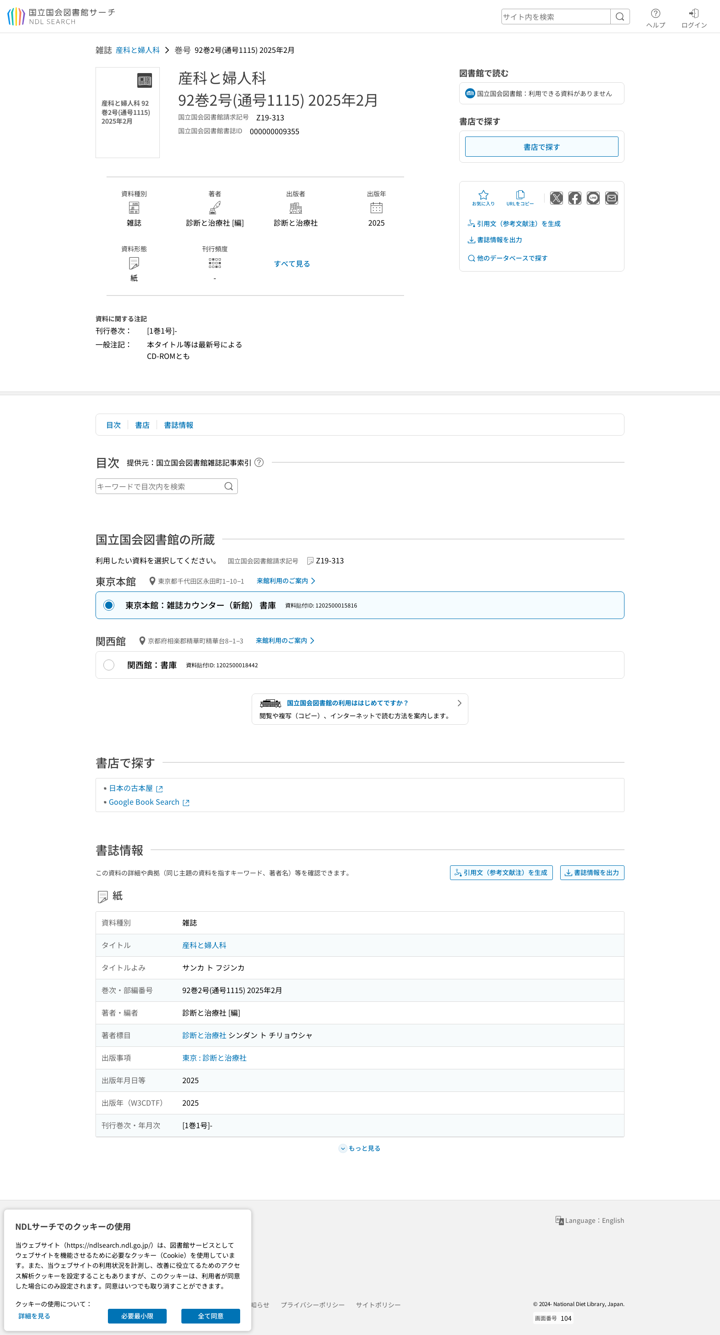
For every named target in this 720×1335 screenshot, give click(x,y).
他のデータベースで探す (507, 258)
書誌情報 (178, 424)
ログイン (694, 17)
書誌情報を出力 (494, 239)
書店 (142, 424)
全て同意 (211, 1315)
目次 (113, 424)
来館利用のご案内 (288, 580)
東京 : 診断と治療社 (214, 1057)
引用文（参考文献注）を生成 (514, 223)
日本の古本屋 (136, 787)
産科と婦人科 (138, 49)
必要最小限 (137, 1315)
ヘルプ (655, 17)
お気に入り (483, 198)
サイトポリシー (378, 1304)
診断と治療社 (204, 1034)
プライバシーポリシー (313, 1304)
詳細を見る (34, 1315)
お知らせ (257, 1304)
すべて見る (292, 263)
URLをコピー (520, 198)
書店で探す (541, 146)
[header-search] (565, 16)
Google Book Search (150, 801)
